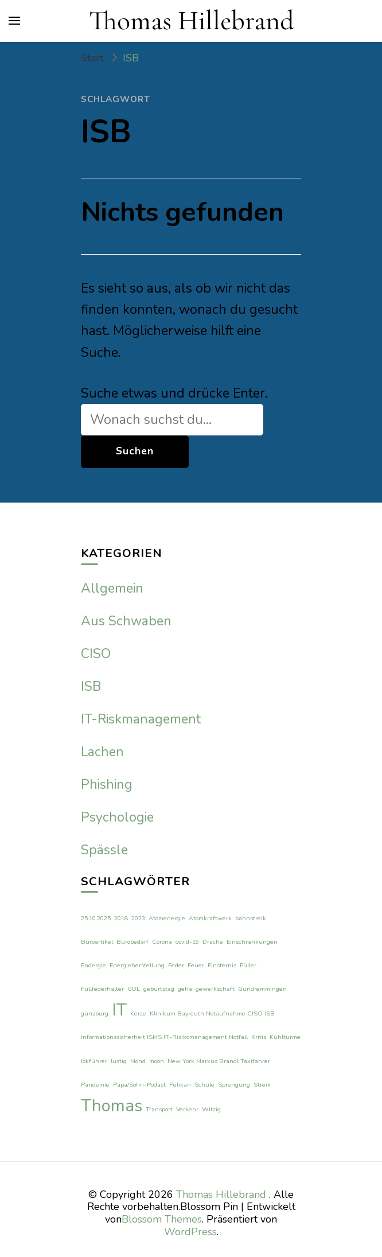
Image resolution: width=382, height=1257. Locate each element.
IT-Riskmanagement (141, 719)
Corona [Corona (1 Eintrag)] (162, 941)
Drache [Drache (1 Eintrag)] (212, 941)
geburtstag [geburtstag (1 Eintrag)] (158, 988)
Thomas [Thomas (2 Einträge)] (111, 1105)
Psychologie (117, 817)
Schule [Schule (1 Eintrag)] (204, 1084)
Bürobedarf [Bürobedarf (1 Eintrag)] (132, 941)
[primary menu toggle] (14, 21)
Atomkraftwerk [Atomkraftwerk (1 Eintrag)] (210, 918)
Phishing (106, 784)
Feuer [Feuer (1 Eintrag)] (196, 965)
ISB (91, 686)
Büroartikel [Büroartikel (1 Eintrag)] (97, 941)
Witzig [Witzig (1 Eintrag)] (211, 1109)
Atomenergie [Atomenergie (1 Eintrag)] (167, 918)
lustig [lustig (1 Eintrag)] (119, 1061)
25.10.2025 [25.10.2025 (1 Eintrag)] (96, 918)
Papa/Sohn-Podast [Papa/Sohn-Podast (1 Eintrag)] (139, 1084)
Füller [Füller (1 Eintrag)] (248, 965)
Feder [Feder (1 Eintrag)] (176, 965)
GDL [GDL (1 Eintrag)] (133, 988)
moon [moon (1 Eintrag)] (156, 1061)
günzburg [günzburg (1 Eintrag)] (94, 1013)
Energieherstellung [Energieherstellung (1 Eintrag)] (137, 965)
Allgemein (112, 588)
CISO (96, 654)
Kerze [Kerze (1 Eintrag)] (138, 1013)
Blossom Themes (162, 1219)
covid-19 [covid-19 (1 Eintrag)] (187, 941)
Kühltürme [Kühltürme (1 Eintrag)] (285, 1037)
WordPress (190, 1232)
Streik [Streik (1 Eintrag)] (262, 1084)
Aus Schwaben (126, 621)
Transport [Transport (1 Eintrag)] (159, 1109)
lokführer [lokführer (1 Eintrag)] (94, 1061)
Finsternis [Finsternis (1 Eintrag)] (222, 965)
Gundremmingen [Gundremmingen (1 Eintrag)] (262, 988)
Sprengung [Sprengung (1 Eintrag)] (234, 1084)
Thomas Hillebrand (191, 20)
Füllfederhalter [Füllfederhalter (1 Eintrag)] (102, 988)
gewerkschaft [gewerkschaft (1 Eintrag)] (215, 988)
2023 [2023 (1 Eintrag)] (138, 918)
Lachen (102, 752)
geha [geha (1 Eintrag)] (185, 988)
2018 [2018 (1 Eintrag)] (121, 918)
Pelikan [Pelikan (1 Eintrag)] (180, 1084)
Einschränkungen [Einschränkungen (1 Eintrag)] (252, 941)
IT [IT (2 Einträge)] (119, 1009)
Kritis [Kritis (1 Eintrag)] (258, 1037)
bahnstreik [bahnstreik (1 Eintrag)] (250, 918)
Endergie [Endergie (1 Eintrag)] (93, 965)
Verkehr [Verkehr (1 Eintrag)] (187, 1109)
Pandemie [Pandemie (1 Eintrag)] (95, 1084)
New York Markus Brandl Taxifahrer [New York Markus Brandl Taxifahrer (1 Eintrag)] (218, 1061)
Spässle (104, 850)
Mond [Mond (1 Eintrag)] (138, 1061)
